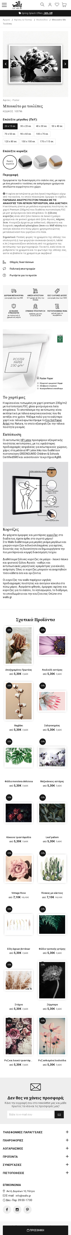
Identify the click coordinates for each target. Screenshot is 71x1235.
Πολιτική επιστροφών (22, 268)
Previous (6, 64)
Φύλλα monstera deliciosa (19, 781)
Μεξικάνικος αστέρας (52, 781)
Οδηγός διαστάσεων (22, 262)
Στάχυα (19, 1004)
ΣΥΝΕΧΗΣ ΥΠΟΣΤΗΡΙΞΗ (35, 311)
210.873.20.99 (35, 316)
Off (47, 13)
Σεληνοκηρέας (52, 725)
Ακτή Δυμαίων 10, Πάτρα (20, 1191)
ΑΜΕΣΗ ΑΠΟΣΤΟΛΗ (35, 295)
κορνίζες (52, 535)
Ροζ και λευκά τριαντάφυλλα (20, 1060)
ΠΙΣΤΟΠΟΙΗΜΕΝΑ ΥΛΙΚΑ (57, 311)
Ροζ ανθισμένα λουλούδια (52, 1060)
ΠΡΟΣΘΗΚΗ (35, 1230)
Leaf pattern (52, 837)
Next (65, 64)
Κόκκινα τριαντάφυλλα (18, 837)
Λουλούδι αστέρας (52, 670)
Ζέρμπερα (52, 1004)
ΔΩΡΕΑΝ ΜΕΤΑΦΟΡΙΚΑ (13, 295)
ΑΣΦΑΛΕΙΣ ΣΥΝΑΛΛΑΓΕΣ (13, 312)
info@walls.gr (23, 1195)
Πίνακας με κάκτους (52, 893)
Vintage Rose (19, 893)
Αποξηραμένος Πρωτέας (18, 670)
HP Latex (26, 440)
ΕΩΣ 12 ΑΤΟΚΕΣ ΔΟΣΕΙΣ (57, 295)
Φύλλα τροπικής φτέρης (52, 949)
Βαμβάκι (18, 725)
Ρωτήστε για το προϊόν (23, 275)
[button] (4, 5)
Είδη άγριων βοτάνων (18, 949)
